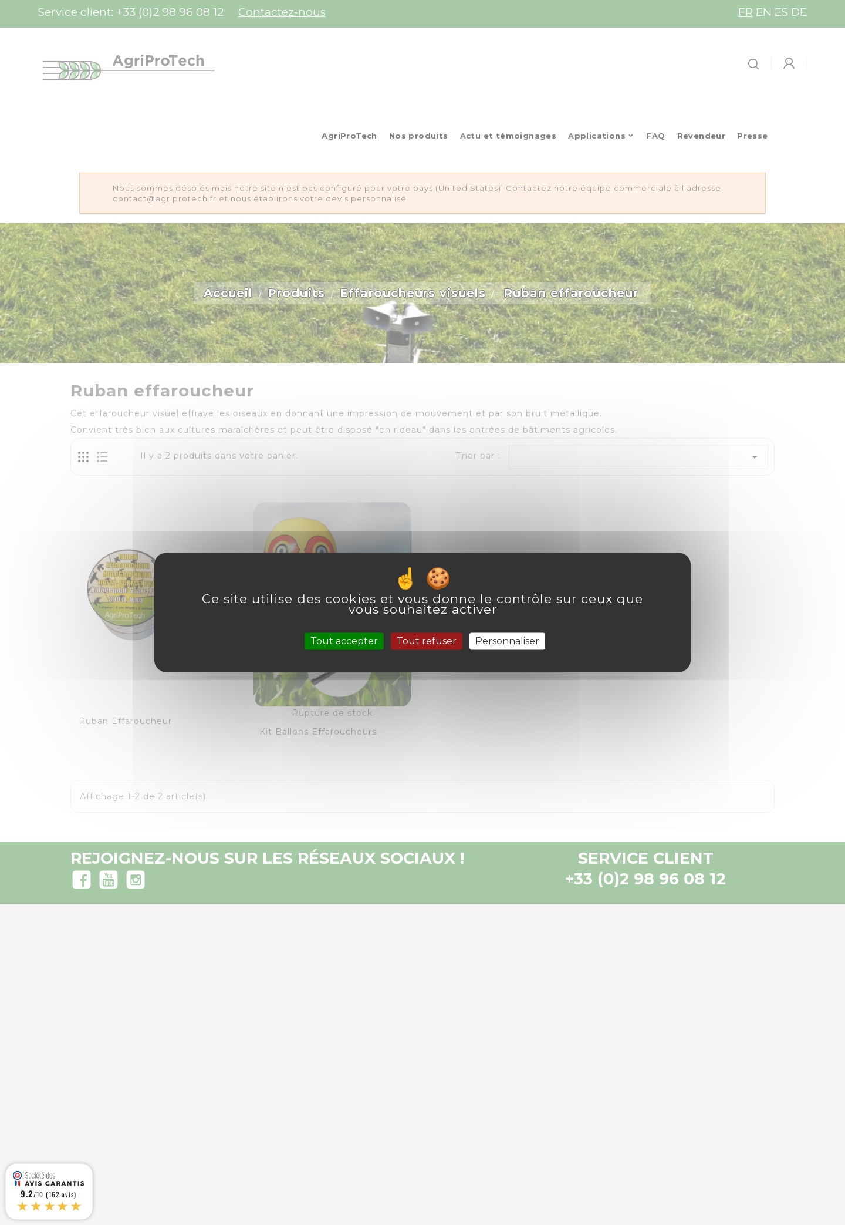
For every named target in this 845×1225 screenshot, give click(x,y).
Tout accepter (344, 641)
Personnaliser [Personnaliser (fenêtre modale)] (507, 641)
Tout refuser (427, 641)
